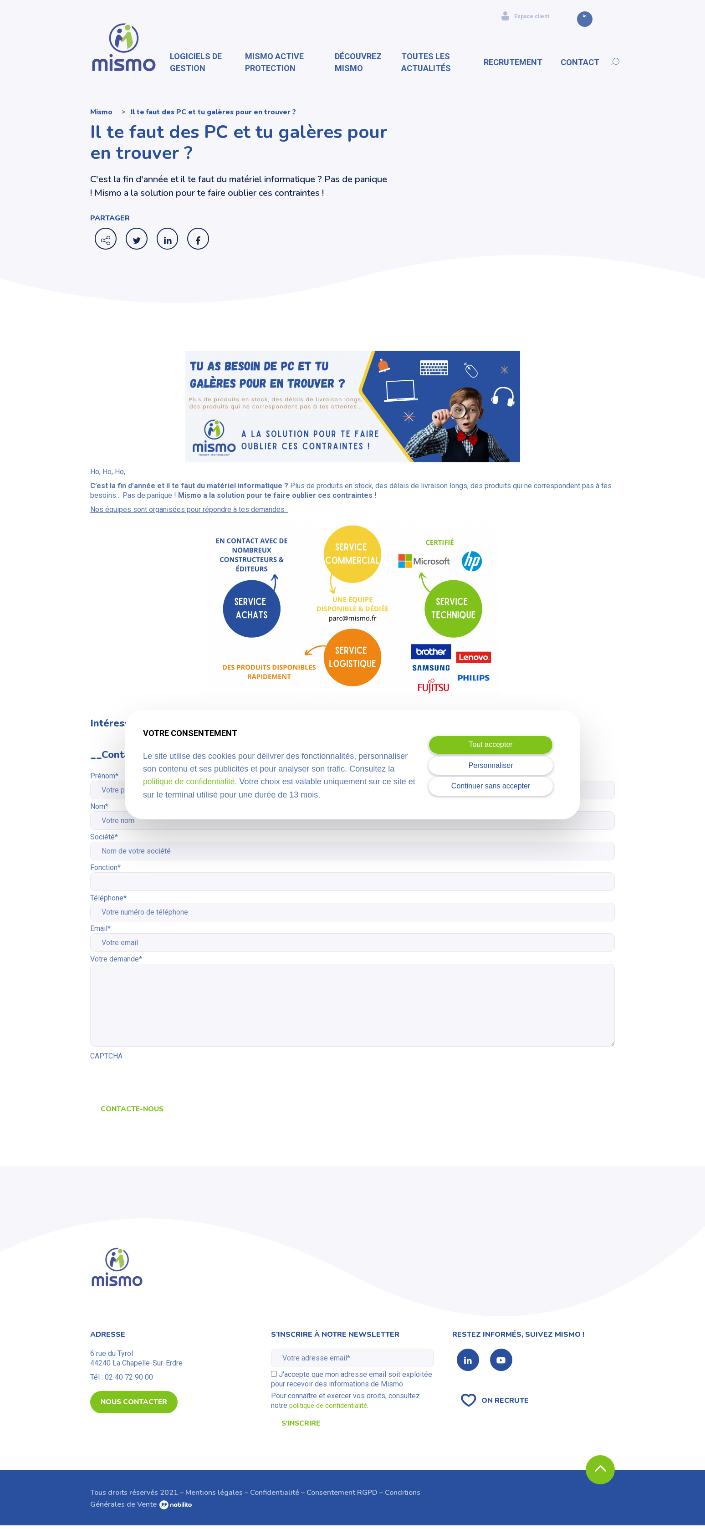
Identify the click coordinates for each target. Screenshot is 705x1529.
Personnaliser (491, 765)
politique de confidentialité (190, 781)
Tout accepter (491, 744)
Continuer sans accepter (490, 786)
